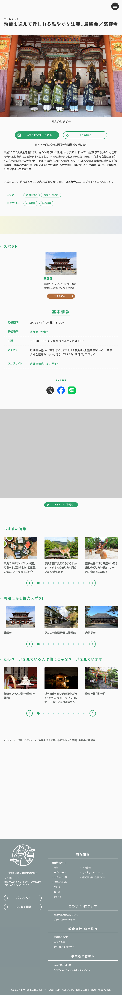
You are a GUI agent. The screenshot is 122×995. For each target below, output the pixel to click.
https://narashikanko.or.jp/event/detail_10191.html (61, 685)
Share (61, 390)
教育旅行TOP (61, 937)
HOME (7, 740)
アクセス (58, 897)
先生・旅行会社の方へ (64, 947)
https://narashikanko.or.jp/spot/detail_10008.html (101, 620)
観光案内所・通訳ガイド (93, 877)
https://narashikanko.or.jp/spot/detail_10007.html (20, 620)
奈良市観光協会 (23, 6)
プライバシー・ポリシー (64, 920)
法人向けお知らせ (62, 965)
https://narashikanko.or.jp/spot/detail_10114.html (61, 620)
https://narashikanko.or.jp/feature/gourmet (20, 555)
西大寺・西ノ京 (51, 195)
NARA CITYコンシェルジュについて (72, 970)
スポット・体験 (60, 877)
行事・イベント (25, 740)
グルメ (57, 887)
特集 (56, 868)
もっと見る (59, 296)
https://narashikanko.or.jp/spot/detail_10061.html (101, 681)
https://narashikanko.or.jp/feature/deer (101, 555)
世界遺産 (46, 203)
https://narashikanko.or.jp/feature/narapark (61, 555)
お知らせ (86, 868)
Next (92, 583)
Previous (29, 583)
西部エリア (31, 195)
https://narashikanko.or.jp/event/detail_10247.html (20, 683)
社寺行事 (31, 203)
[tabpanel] (20, 555)
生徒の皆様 (59, 942)
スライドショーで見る (39, 135)
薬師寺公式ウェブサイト (44, 363)
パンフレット (23, 898)
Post (50, 390)
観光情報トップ (59, 862)
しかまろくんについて (92, 872)
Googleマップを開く (63, 504)
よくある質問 (23, 907)
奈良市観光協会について (66, 915)
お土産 (57, 892)
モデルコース (60, 872)
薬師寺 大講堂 (39, 332)
